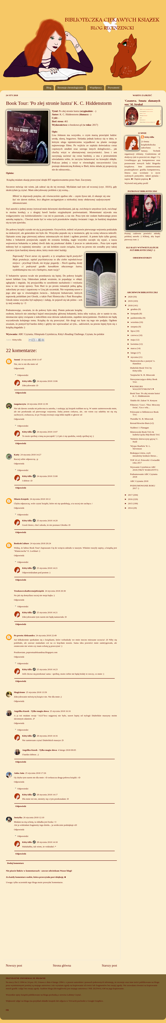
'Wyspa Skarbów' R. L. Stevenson (140, 447)
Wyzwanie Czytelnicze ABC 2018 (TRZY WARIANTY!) (144, 468)
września (135, 322)
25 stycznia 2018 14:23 (47, 669)
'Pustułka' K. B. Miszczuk (141, 419)
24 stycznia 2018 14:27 (30, 454)
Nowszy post (14, 965)
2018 (130, 305)
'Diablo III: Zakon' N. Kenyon (143, 400)
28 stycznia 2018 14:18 (47, 842)
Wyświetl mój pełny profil (136, 183)
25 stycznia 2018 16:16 (60, 711)
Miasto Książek (21, 499)
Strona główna (62, 965)
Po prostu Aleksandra (24, 635)
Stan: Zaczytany (83, 180)
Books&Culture (21, 543)
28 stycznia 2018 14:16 (47, 736)
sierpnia (134, 326)
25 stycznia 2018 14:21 (47, 568)
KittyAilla (27, 381)
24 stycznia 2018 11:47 (31, 359)
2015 (130, 503)
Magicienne (19, 692)
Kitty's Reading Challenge (71, 334)
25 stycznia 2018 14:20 (47, 520)
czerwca (135, 335)
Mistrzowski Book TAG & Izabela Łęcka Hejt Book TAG (145, 433)
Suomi (17, 359)
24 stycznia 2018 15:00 (47, 476)
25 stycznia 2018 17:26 (35, 773)
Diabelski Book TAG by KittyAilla (141, 369)
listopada (135, 313)
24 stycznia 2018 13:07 (47, 432)
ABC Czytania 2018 (139, 481)
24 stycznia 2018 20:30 (55, 591)
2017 (130, 495)
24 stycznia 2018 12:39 (37, 404)
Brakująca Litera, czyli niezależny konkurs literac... (144, 454)
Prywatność (114, 87)
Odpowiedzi (22, 375)
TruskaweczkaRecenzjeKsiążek (29, 591)
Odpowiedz (19, 368)
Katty (16, 454)
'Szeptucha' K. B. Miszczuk (142, 375)
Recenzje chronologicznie (70, 87)
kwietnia (135, 344)
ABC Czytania (25, 334)
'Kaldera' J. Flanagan (139, 427)
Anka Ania (19, 773)
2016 (130, 499)
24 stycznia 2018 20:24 (40, 543)
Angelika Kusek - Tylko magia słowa (31, 711)
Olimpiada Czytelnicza (45, 334)
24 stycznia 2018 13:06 (47, 381)
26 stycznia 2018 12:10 (33, 817)
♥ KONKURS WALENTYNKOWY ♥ (142, 387)
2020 (130, 296)
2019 (130, 301)
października (137, 318)
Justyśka (18, 817)
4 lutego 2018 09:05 (67, 750)
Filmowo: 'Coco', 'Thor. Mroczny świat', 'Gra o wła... (145, 406)
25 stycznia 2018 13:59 (36, 692)
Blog (48, 87)
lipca (133, 331)
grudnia (134, 309)
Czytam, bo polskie (94, 334)
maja (133, 339)
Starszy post (109, 965)
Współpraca (96, 87)
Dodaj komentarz (15, 863)
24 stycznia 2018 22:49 (46, 635)
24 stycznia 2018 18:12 (40, 499)
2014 (130, 508)
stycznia (135, 357)
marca (134, 348)
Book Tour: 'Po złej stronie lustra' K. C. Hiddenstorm (145, 394)
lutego (134, 353)
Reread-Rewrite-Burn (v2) (142, 423)
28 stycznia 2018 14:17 (47, 794)
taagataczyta (20, 404)
